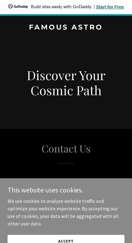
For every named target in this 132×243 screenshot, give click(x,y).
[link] (66, 28)
